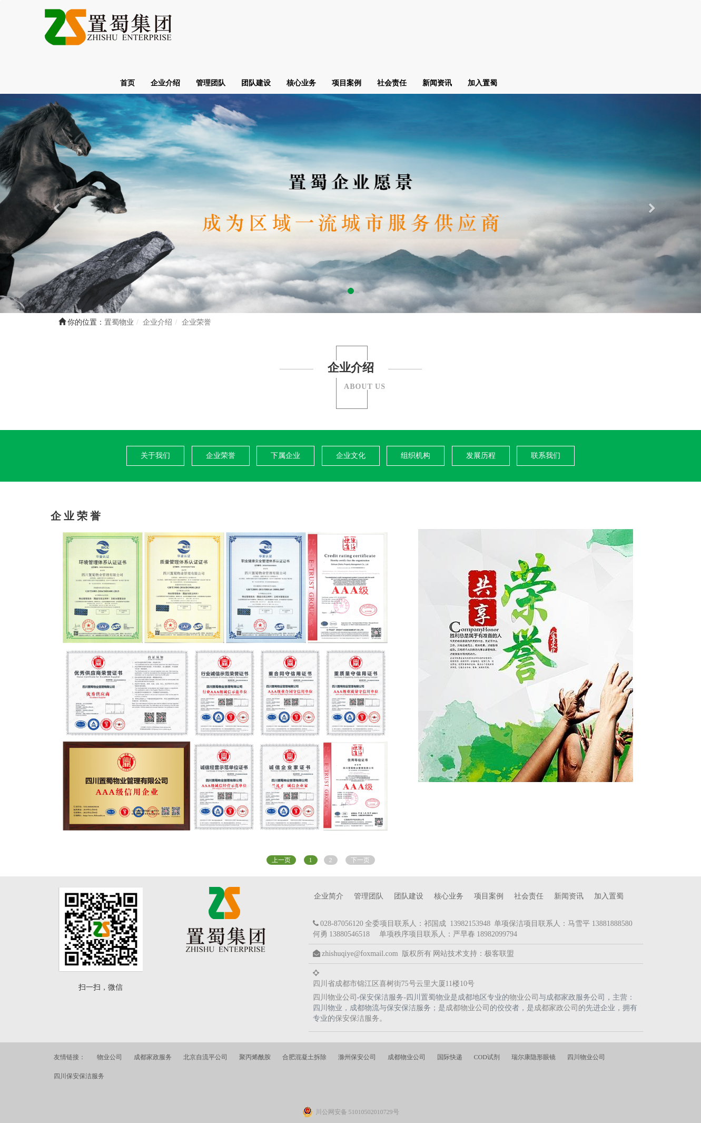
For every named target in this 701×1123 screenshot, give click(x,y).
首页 (281, 29)
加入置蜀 (636, 29)
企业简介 (328, 857)
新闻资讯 (591, 29)
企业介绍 (319, 29)
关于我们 (155, 416)
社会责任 (545, 29)
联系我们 (545, 416)
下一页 (360, 820)
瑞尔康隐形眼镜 (533, 1017)
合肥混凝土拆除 (304, 1017)
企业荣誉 (220, 416)
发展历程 (481, 416)
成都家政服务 (153, 1017)
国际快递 (449, 1017)
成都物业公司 (468, 968)
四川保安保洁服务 (79, 1036)
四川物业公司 (335, 958)
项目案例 (500, 29)
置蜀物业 (119, 283)
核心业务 (455, 29)
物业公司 (524, 958)
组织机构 (415, 416)
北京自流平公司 (205, 1017)
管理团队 (364, 29)
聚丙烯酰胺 (255, 1017)
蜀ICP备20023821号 (421, 1111)
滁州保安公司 (357, 1017)
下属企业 (285, 416)
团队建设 (409, 29)
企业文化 (351, 416)
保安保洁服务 (357, 979)
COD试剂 (487, 1017)
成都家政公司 (556, 968)
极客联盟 (499, 914)
